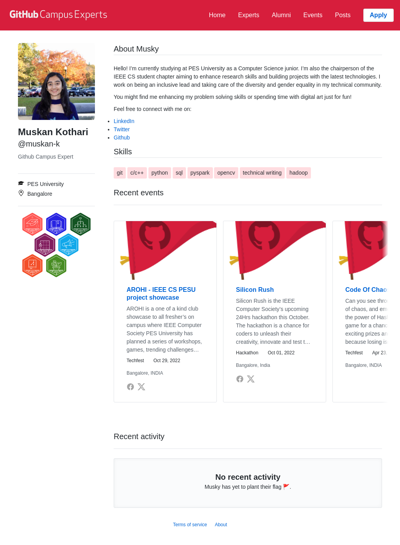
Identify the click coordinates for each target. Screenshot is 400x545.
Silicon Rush (255, 289)
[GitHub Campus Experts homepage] (59, 15)
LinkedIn (124, 121)
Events (313, 15)
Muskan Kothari (53, 132)
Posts (343, 15)
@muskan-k (39, 143)
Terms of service (190, 524)
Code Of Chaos (368, 289)
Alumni (281, 15)
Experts (248, 15)
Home (217, 15)
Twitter (122, 129)
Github (122, 137)
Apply (378, 15)
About (221, 524)
